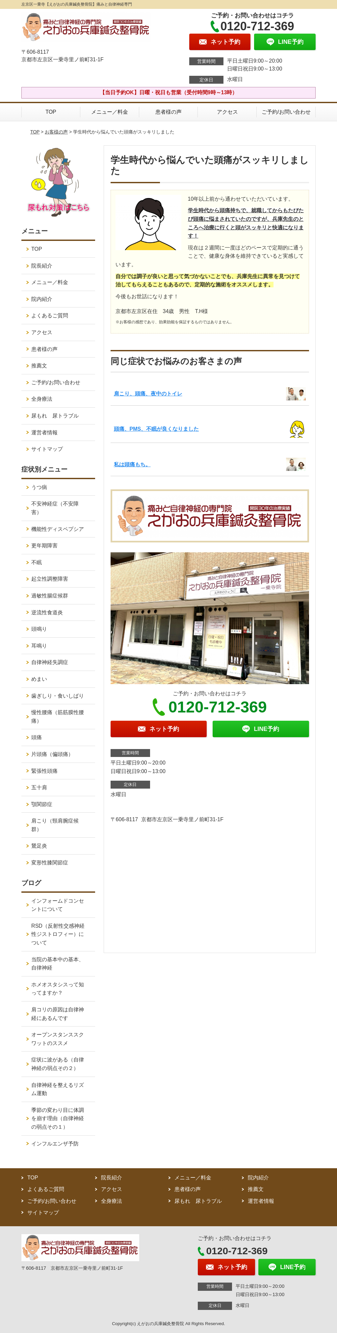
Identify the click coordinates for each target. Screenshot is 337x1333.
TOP (50, 112)
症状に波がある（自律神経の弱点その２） (57, 1064)
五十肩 (39, 787)
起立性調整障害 (49, 579)
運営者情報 (44, 432)
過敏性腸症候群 (49, 595)
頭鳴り (39, 629)
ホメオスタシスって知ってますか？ (57, 989)
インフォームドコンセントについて (57, 905)
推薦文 (39, 365)
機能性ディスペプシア (57, 529)
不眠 (36, 562)
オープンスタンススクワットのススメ (57, 1039)
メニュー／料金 (109, 112)
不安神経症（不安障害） (55, 508)
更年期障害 (44, 545)
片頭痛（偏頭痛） (52, 754)
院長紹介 (41, 266)
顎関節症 (41, 804)
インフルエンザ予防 (55, 1143)
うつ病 (39, 487)
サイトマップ (47, 449)
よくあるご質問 (49, 315)
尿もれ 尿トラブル (55, 416)
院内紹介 (41, 299)
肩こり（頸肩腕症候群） (55, 825)
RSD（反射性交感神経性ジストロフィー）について (58, 934)
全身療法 (41, 399)
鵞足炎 (39, 846)
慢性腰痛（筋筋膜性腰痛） (57, 717)
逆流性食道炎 (47, 612)
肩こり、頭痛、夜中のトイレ (148, 393)
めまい (39, 679)
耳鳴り (39, 646)
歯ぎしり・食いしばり (57, 696)
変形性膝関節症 (49, 862)
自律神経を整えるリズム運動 (57, 1089)
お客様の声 (56, 131)
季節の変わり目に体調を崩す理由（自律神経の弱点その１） (57, 1118)
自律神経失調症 (49, 662)
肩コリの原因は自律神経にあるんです (57, 1014)
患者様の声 (168, 112)
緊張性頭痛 (44, 771)
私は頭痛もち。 (132, 464)
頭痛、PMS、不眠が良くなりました (156, 429)
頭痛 (36, 737)
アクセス (227, 112)
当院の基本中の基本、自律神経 (57, 964)
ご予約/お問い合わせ (286, 112)
